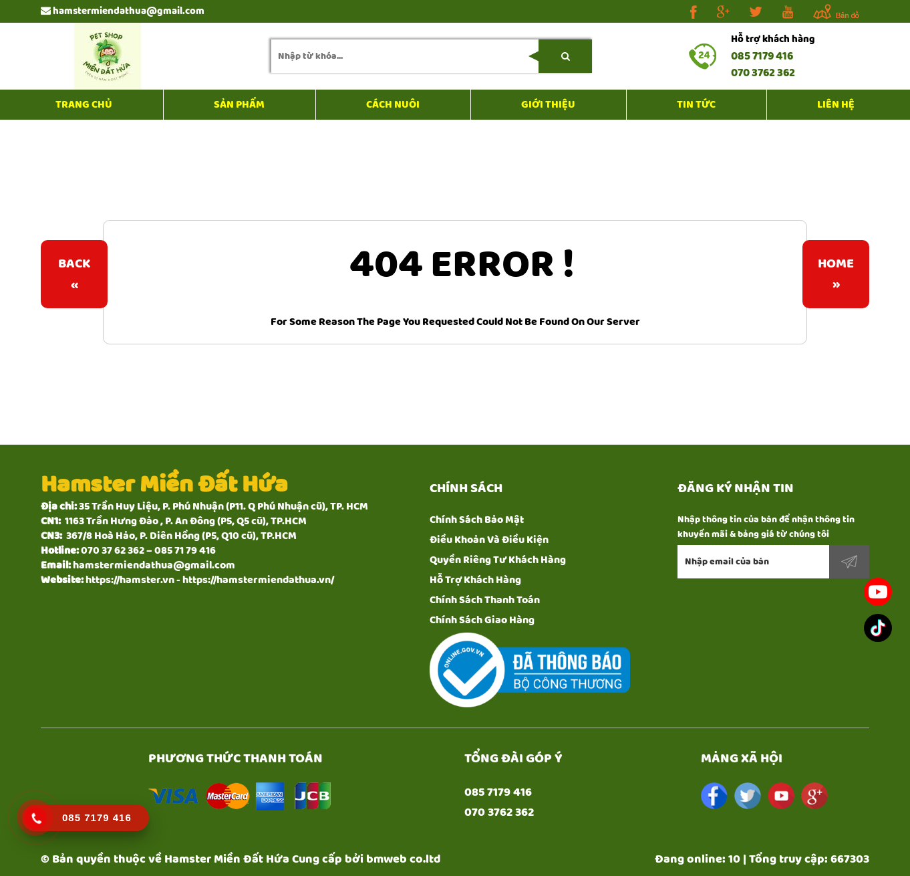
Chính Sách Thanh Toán (485, 600)
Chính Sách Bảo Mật (477, 520)
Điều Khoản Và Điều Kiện (489, 540)
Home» (836, 274)
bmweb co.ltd (403, 859)
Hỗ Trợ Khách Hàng (475, 580)
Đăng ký (849, 561)
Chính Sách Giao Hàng (482, 620)
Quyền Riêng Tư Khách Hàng (498, 560)
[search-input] (431, 56)
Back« (74, 274)
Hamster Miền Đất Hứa (226, 859)
